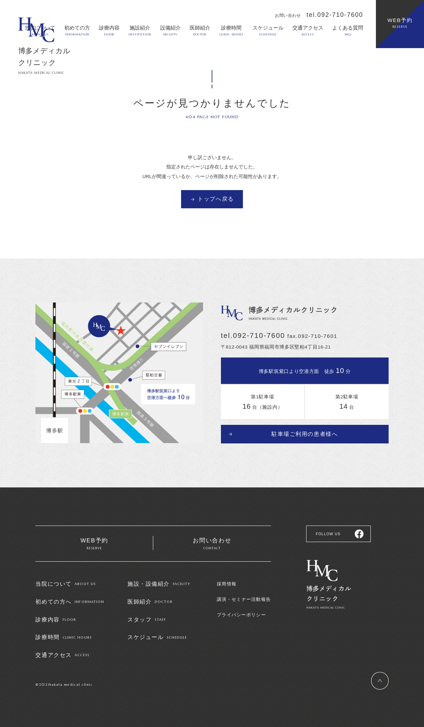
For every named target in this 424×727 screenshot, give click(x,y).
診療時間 (231, 30)
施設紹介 (140, 30)
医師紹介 (200, 30)
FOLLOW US (327, 533)
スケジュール (268, 30)
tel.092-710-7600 (334, 14)
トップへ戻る (216, 199)
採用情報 (226, 584)
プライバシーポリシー (241, 615)
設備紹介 (170, 30)
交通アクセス (307, 30)
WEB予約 (400, 23)
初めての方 (77, 30)
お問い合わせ (212, 545)
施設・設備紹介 (158, 585)
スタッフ (146, 620)
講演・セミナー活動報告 (244, 600)
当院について (65, 585)
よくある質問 (347, 30)
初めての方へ (69, 602)
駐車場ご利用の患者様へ (305, 433)
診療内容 (109, 30)
